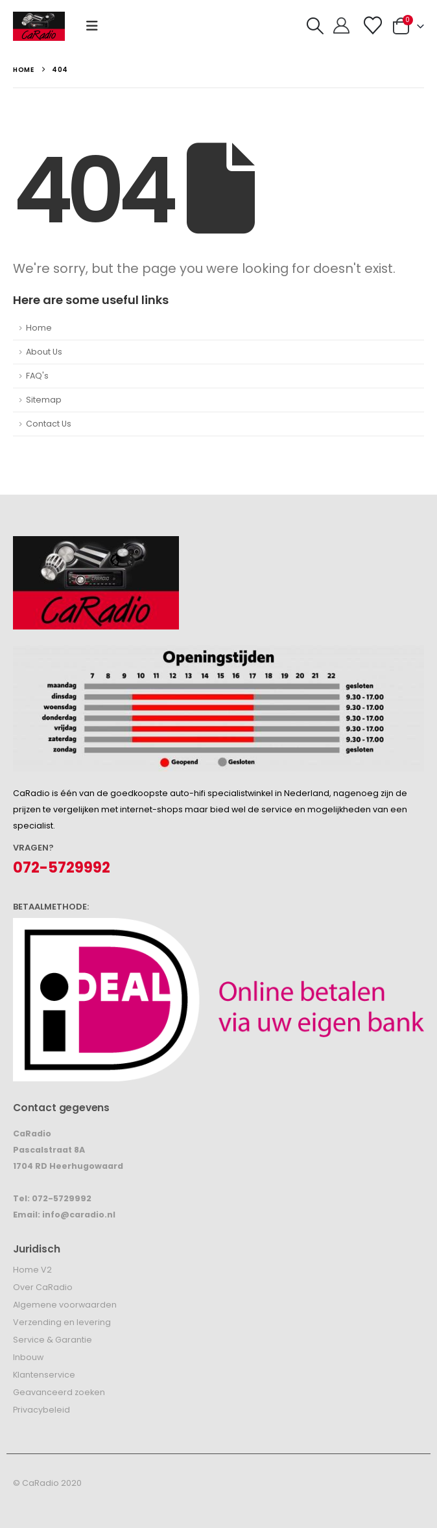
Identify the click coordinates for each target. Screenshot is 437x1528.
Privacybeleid (41, 1409)
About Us (44, 351)
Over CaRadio (43, 1287)
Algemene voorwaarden (65, 1304)
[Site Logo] (39, 26)
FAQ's (37, 375)
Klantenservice (44, 1374)
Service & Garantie (52, 1339)
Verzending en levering (62, 1322)
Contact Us (48, 423)
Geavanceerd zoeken (59, 1392)
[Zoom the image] (96, 544)
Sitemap (44, 399)
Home (39, 327)
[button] (92, 26)
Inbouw (28, 1357)
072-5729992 (61, 868)
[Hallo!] (341, 26)
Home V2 (32, 1269)
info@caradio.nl (78, 1214)
